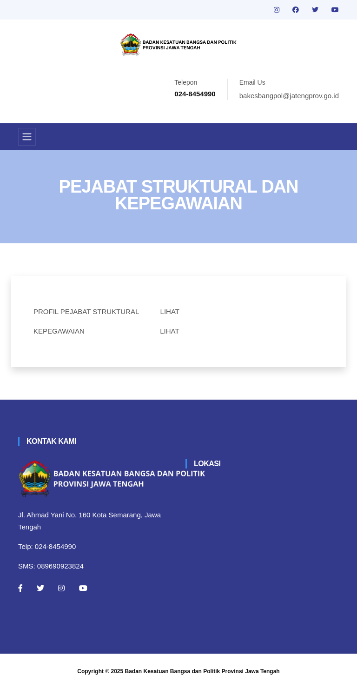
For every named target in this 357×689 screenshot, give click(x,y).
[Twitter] (40, 588)
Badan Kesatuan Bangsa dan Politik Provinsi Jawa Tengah (202, 671)
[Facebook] (20, 588)
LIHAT (169, 311)
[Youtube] (83, 588)
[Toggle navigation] (27, 137)
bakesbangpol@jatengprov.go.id (289, 96)
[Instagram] (61, 588)
